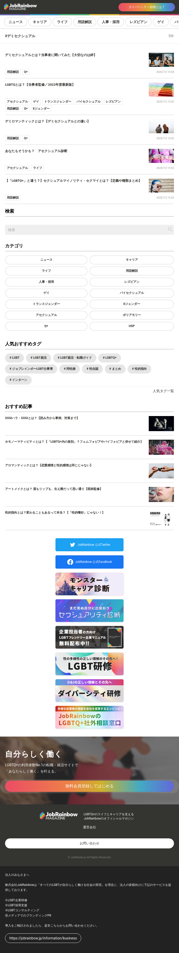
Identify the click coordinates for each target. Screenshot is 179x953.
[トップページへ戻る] (35, 7)
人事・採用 (111, 22)
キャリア (40, 22)
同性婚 (70, 369)
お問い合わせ (89, 843)
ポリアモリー (132, 315)
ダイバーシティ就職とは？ (147, 7)
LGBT (15, 357)
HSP (132, 326)
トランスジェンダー (46, 304)
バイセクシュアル (132, 293)
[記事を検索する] (170, 229)
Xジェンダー (131, 304)
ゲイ (160, 22)
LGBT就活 (39, 357)
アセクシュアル (46, 315)
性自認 (93, 369)
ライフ (62, 22)
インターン (19, 380)
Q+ (46, 326)
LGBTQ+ (110, 357)
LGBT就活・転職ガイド (75, 357)
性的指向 (140, 369)
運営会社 (89, 827)
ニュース (16, 22)
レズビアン (138, 22)
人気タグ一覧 (163, 391)
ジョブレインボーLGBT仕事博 (32, 369)
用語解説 (85, 22)
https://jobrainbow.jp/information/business (43, 938)
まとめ (116, 369)
